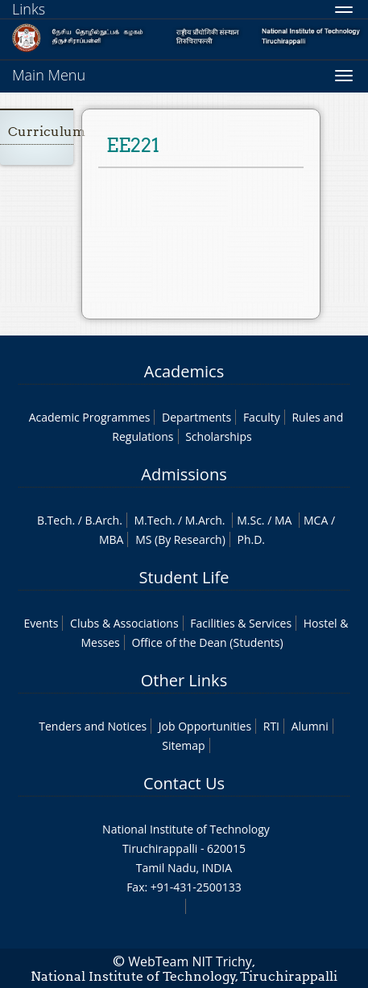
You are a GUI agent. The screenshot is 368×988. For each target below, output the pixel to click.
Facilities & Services (241, 623)
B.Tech (54, 520)
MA (283, 520)
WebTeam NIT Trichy (190, 961)
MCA (316, 520)
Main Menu (48, 74)
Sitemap (183, 745)
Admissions (183, 474)
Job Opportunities (205, 726)
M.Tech (153, 520)
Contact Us (184, 783)
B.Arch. (103, 520)
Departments (196, 417)
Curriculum (46, 131)
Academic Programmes (90, 417)
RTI (271, 726)
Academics (184, 371)
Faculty (261, 417)
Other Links (184, 680)
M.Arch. (205, 520)
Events (41, 623)
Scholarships (218, 436)
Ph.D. (251, 539)
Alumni (310, 726)
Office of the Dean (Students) (207, 642)
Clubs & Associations (124, 623)
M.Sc (249, 520)
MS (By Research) (180, 539)
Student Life (184, 577)
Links (28, 8)
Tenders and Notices (93, 726)
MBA (111, 539)
